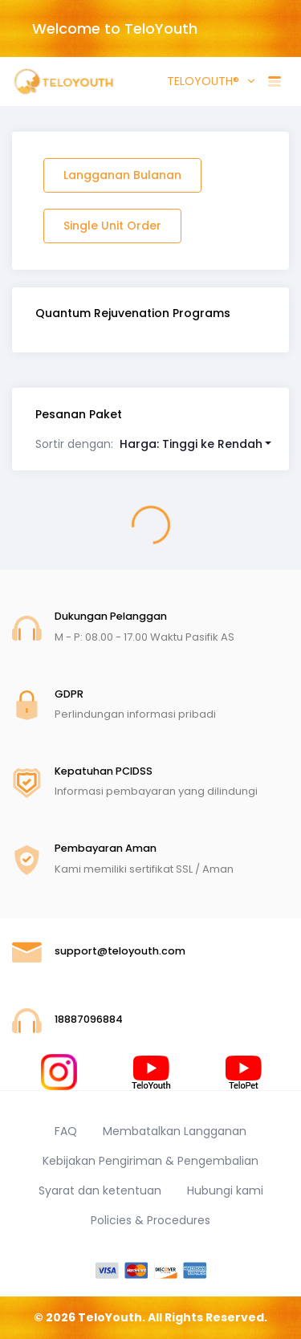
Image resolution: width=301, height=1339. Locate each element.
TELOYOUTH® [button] (201, 81)
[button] (153, 444)
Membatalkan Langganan (174, 1131)
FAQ (66, 1131)
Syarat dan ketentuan (100, 1190)
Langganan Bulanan (122, 175)
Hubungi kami (225, 1190)
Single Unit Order (112, 226)
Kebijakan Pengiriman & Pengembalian (150, 1161)
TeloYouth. (111, 1317)
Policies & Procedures (150, 1220)
